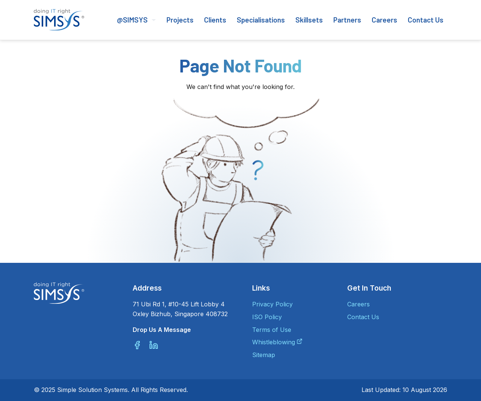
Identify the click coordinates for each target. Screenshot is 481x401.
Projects (180, 19)
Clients (215, 19)
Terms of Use (271, 329)
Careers (384, 19)
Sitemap (263, 355)
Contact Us (425, 19)
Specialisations (261, 19)
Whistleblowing (273, 342)
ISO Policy (267, 317)
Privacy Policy (272, 304)
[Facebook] (137, 345)
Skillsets (309, 19)
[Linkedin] (153, 345)
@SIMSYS (136, 19)
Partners (347, 19)
